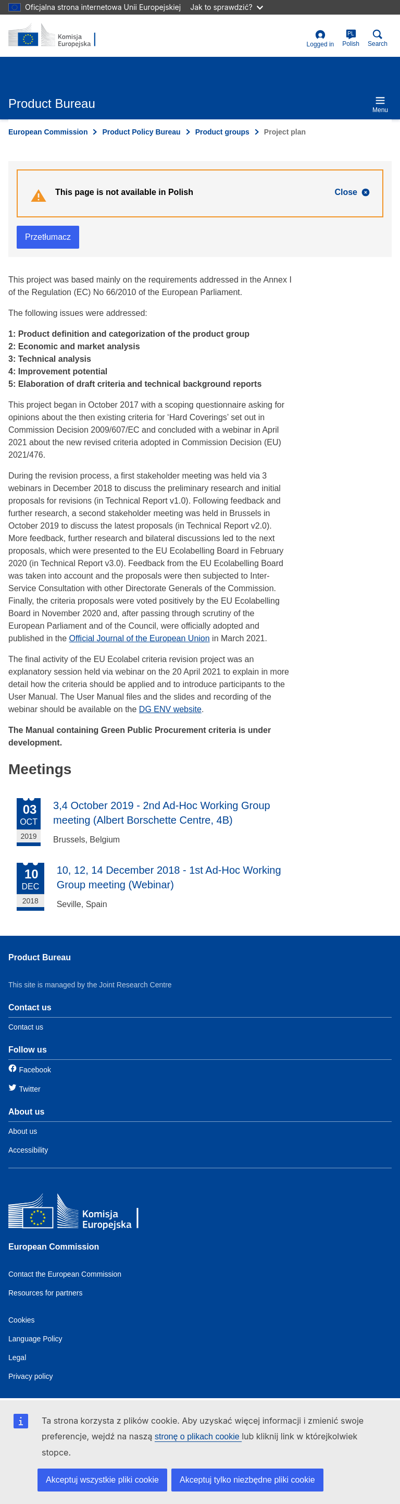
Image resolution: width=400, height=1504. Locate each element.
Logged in (320, 39)
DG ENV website (170, 709)
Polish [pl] (350, 38)
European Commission (48, 132)
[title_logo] (58, 35)
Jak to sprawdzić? (226, 7)
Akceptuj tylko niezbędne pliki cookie (247, 1479)
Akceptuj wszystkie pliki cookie (102, 1479)
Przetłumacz (48, 237)
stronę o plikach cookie (198, 1436)
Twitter (29, 1089)
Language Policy (35, 1339)
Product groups (222, 132)
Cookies (21, 1320)
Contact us (25, 1027)
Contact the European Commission (64, 1274)
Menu (380, 104)
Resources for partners (45, 1293)
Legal (17, 1357)
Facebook (35, 1070)
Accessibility (28, 1150)
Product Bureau (39, 957)
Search (378, 38)
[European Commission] (83, 1213)
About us (22, 1131)
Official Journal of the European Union (139, 638)
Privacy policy (30, 1376)
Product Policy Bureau (141, 132)
